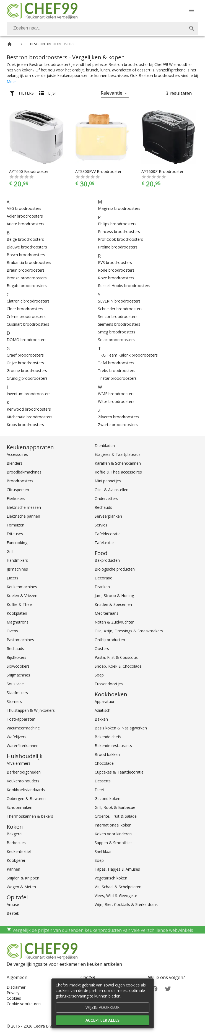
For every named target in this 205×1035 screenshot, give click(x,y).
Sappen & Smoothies (114, 842)
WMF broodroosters (116, 393)
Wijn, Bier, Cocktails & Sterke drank (126, 904)
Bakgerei (14, 833)
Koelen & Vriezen (22, 595)
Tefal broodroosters (116, 362)
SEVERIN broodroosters (119, 301)
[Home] (9, 44)
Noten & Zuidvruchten (114, 622)
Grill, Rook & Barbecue (115, 807)
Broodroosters (20, 480)
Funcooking (17, 542)
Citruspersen (18, 489)
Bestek (13, 913)
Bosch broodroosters (26, 254)
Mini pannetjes (108, 480)
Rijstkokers (16, 657)
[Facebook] (154, 988)
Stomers (14, 701)
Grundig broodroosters (27, 378)
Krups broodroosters (25, 424)
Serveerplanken (108, 516)
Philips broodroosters (117, 223)
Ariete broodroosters (25, 223)
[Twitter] (168, 988)
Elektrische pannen (23, 516)
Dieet (99, 789)
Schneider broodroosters (120, 308)
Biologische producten (115, 569)
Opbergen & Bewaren (26, 798)
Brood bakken (107, 754)
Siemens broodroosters (119, 324)
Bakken (101, 719)
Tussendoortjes (109, 683)
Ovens (12, 630)
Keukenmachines (22, 586)
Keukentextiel (19, 851)
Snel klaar (103, 851)
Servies (101, 525)
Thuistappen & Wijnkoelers (31, 710)
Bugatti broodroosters (27, 285)
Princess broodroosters (119, 231)
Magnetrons (17, 622)
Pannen (13, 869)
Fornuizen (15, 525)
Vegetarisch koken (111, 878)
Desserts (103, 780)
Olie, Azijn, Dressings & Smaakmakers (129, 630)
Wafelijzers (16, 736)
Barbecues (16, 842)
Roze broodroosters (116, 277)
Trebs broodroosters (116, 370)
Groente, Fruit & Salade (116, 816)
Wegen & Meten (21, 886)
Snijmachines (18, 675)
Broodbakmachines (24, 472)
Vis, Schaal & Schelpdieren (118, 886)
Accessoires (17, 454)
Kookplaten (17, 613)
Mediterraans (106, 613)
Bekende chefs (108, 736)
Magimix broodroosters (119, 208)
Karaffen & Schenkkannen (118, 463)
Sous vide (15, 683)
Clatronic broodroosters (28, 301)
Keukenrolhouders (23, 780)
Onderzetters (106, 498)
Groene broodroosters (27, 370)
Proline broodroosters (117, 247)
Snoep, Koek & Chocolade (118, 666)
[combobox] (102, 28)
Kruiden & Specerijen (113, 604)
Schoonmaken (19, 807)
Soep (99, 675)
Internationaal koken (113, 825)
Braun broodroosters (26, 270)
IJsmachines (17, 569)
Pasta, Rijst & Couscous (116, 657)
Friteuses (15, 533)
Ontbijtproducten (110, 639)
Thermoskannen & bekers (30, 816)
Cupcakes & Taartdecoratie (119, 772)
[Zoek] (191, 28)
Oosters (102, 648)
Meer (11, 81)
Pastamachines (20, 639)
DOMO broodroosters (26, 339)
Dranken (102, 586)
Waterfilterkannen (22, 745)
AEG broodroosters (24, 208)
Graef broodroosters (25, 355)
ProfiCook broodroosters (120, 239)
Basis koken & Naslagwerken (121, 728)
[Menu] (191, 10)
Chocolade (104, 763)
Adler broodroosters (25, 216)
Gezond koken (107, 798)
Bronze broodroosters (27, 277)
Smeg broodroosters (116, 332)
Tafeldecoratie (108, 533)
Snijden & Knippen (23, 878)
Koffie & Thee (19, 604)
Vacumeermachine (23, 728)
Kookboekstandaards (26, 789)
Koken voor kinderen (113, 833)
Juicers (12, 578)
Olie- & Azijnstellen (111, 489)
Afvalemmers (18, 763)
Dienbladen (105, 445)
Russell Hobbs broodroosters (124, 285)
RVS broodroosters (115, 262)
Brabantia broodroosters (29, 262)
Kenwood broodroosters (29, 409)
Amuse (13, 904)
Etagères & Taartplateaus (118, 454)
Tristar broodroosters (117, 378)
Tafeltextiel (105, 542)
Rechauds (15, 648)
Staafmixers (17, 692)
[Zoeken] (96, 28)
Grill (10, 551)
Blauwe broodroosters (27, 247)
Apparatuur (105, 701)
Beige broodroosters (25, 239)
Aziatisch (102, 710)
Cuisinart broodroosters (28, 324)
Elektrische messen (24, 507)
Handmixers (17, 560)
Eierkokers (16, 498)
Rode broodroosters (116, 270)
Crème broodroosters (26, 316)
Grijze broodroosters (25, 362)
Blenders (14, 463)
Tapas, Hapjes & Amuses (117, 869)
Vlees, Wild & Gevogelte (116, 895)
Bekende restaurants (113, 745)
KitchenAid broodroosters (30, 416)
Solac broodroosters (116, 339)
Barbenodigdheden (24, 772)
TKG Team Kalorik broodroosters (128, 355)
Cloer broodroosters (25, 308)
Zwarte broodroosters (118, 424)
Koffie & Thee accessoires (118, 472)
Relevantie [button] (111, 93)
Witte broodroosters (116, 401)
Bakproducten (107, 560)
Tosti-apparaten (21, 719)
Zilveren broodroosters (118, 416)
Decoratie (103, 578)
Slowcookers (18, 666)
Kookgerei (16, 860)
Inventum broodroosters (29, 393)
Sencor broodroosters (117, 316)
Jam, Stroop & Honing (114, 595)
